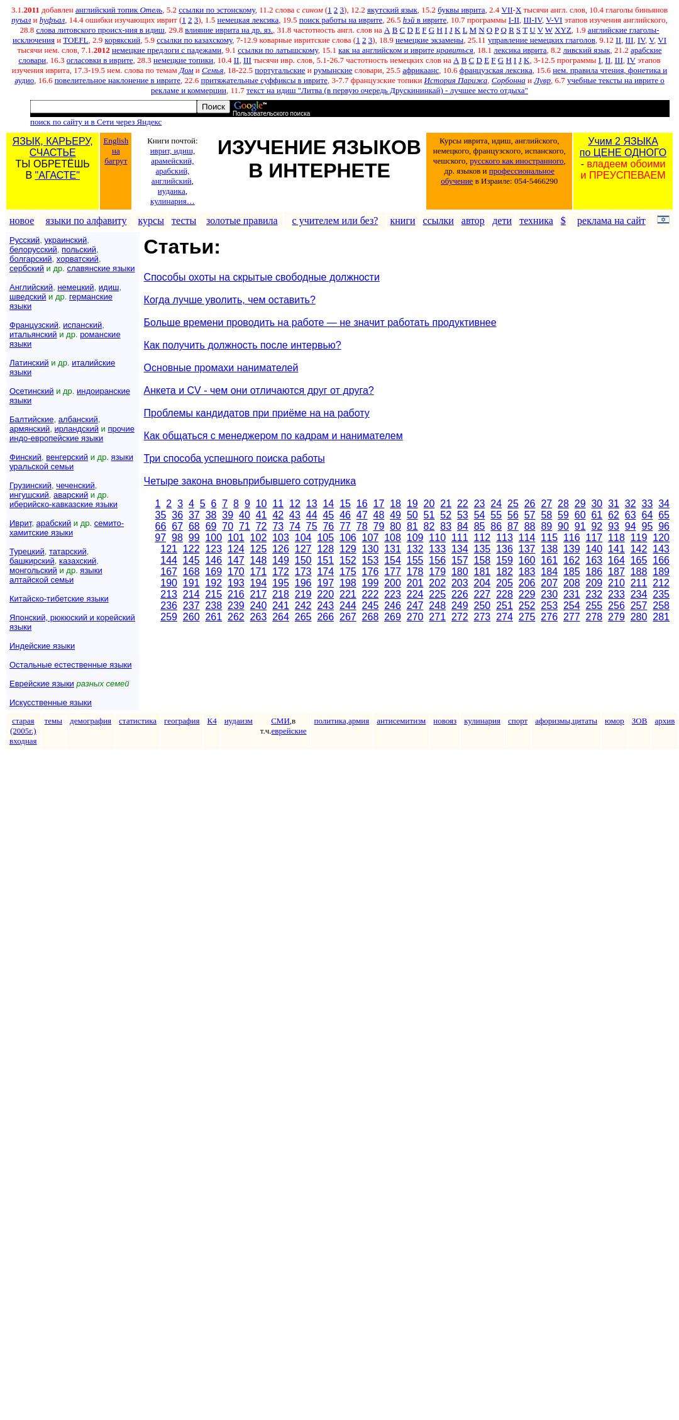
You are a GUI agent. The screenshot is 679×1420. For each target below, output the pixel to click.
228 (504, 594)
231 (571, 594)
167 (168, 571)
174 (325, 571)
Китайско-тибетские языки (59, 598)
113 (504, 537)
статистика (138, 720)
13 (311, 503)
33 (647, 503)
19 (412, 503)
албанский (78, 419)
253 (549, 605)
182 (504, 571)
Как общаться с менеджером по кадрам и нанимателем (273, 435)
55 (496, 515)
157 (459, 560)
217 (258, 594)
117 (594, 537)
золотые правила (242, 220)
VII (507, 9)
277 (571, 617)
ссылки (438, 220)
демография (90, 720)
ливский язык (586, 50)
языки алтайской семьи (55, 575)
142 (639, 549)
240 (258, 605)
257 (639, 605)
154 (392, 560)
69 (211, 526)
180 (459, 571)
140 (594, 549)
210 (616, 583)
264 (280, 617)
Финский (25, 457)
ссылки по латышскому (277, 50)
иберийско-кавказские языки (63, 504)
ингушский (29, 495)
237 (191, 605)
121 (168, 549)
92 (596, 526)
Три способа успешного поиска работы (234, 458)
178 (415, 571)
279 (616, 617)
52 (445, 515)
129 (348, 549)
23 (479, 503)
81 (412, 526)
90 (563, 526)
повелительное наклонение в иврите (117, 80)
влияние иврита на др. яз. (229, 30)
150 (303, 560)
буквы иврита (461, 9)
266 (325, 617)
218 (280, 594)
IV (641, 40)
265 (303, 617)
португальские (280, 70)
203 (459, 583)
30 (596, 503)
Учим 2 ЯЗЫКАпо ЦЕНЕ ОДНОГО (623, 147)
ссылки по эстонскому (217, 9)
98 (177, 537)
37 (194, 515)
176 (370, 571)
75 (311, 526)
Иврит (20, 523)
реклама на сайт (611, 220)
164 (616, 560)
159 (504, 560)
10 (261, 503)
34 (664, 503)
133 (437, 549)
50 (412, 515)
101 (236, 537)
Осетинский (31, 391)
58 (546, 515)
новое (21, 220)
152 (348, 560)
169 (213, 571)
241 (280, 605)
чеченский (75, 485)
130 (370, 549)
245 (370, 605)
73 (278, 526)
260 (191, 617)
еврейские (289, 730)
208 (571, 583)
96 (664, 526)
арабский (54, 523)
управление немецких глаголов (541, 40)
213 (168, 594)
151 (325, 560)
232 (594, 594)
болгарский (30, 259)
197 (325, 583)
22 (462, 503)
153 (370, 560)
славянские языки (101, 268)
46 (345, 515)
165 (639, 560)
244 (348, 605)
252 (527, 605)
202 (437, 583)
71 (244, 526)
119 (639, 537)
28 (563, 503)
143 (661, 549)
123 (213, 549)
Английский (31, 287)
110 (437, 537)
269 (392, 617)
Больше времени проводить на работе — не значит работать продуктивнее (320, 322)
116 (571, 537)
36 (177, 515)
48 (379, 515)
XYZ (563, 30)
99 (194, 537)
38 (211, 515)
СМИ (280, 720)
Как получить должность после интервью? (242, 345)
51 (429, 515)
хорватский (78, 259)
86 (496, 526)
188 (639, 571)
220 (325, 594)
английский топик (118, 9)
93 (613, 526)
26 (530, 503)
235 (661, 594)
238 (213, 605)
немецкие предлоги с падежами (166, 50)
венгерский (67, 457)
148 (258, 560)
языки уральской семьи (71, 461)
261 (213, 617)
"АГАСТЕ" (57, 175)
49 (395, 515)
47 (362, 515)
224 (415, 594)
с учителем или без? (335, 220)
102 (258, 537)
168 (191, 571)
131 (392, 549)
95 (647, 526)
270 (415, 617)
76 (328, 526)
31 (613, 503)
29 (580, 503)
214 (191, 594)
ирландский (77, 428)
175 (348, 571)
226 (459, 594)
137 (527, 549)
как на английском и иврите (405, 50)
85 (479, 526)
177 (392, 571)
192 (213, 583)
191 (191, 583)
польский (79, 249)
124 (236, 549)
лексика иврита (520, 50)
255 (594, 605)
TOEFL (75, 40)
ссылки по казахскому (194, 40)
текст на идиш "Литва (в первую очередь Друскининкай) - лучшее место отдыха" (387, 90)
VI (662, 40)
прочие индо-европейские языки (72, 433)
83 (445, 526)
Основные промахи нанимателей (221, 367)
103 (280, 537)
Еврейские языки (41, 683)
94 (630, 526)
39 (227, 515)
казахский (77, 561)
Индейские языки (42, 646)
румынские (333, 70)
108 (392, 537)
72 (261, 526)
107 (370, 537)
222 (370, 594)
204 (482, 583)
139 (571, 549)
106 (348, 537)
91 (580, 526)
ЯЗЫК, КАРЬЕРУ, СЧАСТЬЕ (53, 147)
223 (392, 594)
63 (630, 515)
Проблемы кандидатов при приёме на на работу (257, 413)
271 (437, 617)
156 (437, 560)
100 (213, 537)
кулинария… (172, 201)
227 (482, 594)
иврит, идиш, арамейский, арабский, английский (173, 166)
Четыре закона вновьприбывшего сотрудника (250, 481)
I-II (514, 20)
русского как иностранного (516, 160)
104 (303, 537)
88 (530, 526)
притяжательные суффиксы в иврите (264, 80)
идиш (109, 287)
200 (392, 583)
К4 (211, 720)
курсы (151, 220)
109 (415, 537)
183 (527, 571)
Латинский (29, 362)
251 (504, 605)
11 (278, 503)
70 (227, 526)
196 (303, 583)
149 (280, 560)
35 (161, 515)
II (618, 40)
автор (473, 220)
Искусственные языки (50, 702)
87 (513, 526)
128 (325, 549)
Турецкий (27, 551)
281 (661, 617)
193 (236, 583)
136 (504, 549)
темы (53, 720)
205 (504, 583)
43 (295, 515)
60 (580, 515)
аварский (70, 495)
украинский (65, 240)
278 (594, 617)
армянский (29, 428)
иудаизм (238, 720)
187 (616, 571)
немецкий (75, 287)
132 (415, 549)
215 (213, 594)
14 (328, 503)
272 (459, 617)
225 (437, 594)
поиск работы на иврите (341, 20)
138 (549, 549)
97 (160, 537)
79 (379, 526)
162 (571, 560)
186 (594, 571)
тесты (184, 220)
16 (362, 503)
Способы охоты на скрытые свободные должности (262, 277)
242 (303, 605)
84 (462, 526)
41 (261, 515)
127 (303, 549)
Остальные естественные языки (70, 664)
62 (613, 515)
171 (258, 571)
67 (177, 526)
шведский (27, 296)
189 (661, 571)
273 (482, 617)
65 (664, 515)
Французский (33, 325)
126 (280, 549)
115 (549, 537)
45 (328, 515)
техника (536, 220)
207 (549, 583)
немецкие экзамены (429, 40)
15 (345, 503)
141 (616, 549)
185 (571, 571)
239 (236, 605)
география (181, 720)
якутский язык (392, 9)
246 (392, 605)
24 (496, 503)
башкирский (32, 561)
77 (345, 526)
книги (403, 220)
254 (571, 605)
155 (415, 560)
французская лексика (496, 70)
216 (236, 594)
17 (379, 503)
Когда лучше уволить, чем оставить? (230, 299)
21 (445, 503)
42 (278, 515)
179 (437, 571)
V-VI (554, 20)
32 (630, 503)
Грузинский (30, 485)
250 (482, 605)
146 (213, 560)
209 (594, 583)
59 (563, 515)
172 (280, 571)
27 (546, 503)
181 (482, 571)
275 (527, 617)
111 (459, 537)
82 (429, 526)
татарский (68, 551)
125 (258, 549)
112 (482, 537)
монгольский (33, 570)
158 (482, 560)
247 (415, 605)
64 (647, 515)
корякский (123, 40)
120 (661, 537)
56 (513, 515)
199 (370, 583)
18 (395, 503)
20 (429, 503)
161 (549, 560)
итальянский (33, 334)
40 (244, 515)
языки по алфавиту (85, 220)
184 (549, 571)
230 (549, 594)
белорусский (33, 249)
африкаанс (420, 70)
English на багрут (115, 150)
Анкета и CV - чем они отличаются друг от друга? (259, 390)
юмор (614, 720)
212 (661, 583)
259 (168, 617)
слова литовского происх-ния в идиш (100, 30)
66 (161, 526)
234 (639, 594)
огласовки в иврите (100, 60)
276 (549, 617)
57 (530, 515)
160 (527, 560)
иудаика (171, 191)
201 (415, 583)
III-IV (533, 20)
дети (502, 220)
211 (639, 583)
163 (594, 560)
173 (303, 571)
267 (348, 617)
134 (459, 549)
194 (258, 583)
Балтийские (31, 419)
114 (527, 537)
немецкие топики (183, 60)
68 (194, 526)
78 (362, 526)
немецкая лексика (248, 20)
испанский (82, 325)
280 (639, 617)
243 (325, 605)
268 (370, 617)
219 (303, 594)
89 (546, 526)
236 (168, 605)
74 (295, 526)
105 (325, 537)
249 (459, 605)
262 (236, 617)
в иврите (424, 20)
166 (661, 560)
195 (280, 583)
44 (311, 515)
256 (616, 605)
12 (295, 503)
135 (482, 549)
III (630, 40)
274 (504, 617)
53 (462, 515)
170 (236, 571)
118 (616, 537)
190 (168, 583)
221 (348, 594)
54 (479, 515)
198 (348, 583)
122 (191, 549)
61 (596, 515)
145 (191, 560)
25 (513, 503)
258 (661, 605)
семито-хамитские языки (66, 527)
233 (616, 594)
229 (527, 594)
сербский (26, 268)
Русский (24, 240)
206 (527, 583)
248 (437, 605)
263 (258, 617)
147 (236, 560)
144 (168, 560)
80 (395, 526)
